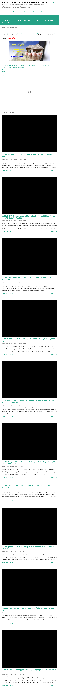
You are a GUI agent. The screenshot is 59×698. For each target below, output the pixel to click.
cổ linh (29, 65)
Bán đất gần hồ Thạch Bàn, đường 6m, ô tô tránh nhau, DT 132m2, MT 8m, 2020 (28, 548)
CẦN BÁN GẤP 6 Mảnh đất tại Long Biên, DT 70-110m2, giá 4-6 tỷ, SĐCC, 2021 (28, 340)
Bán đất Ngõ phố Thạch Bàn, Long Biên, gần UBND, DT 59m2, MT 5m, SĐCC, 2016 (28, 486)
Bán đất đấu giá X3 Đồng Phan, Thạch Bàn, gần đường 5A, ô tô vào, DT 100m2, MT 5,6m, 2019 (28, 463)
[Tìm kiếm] (53, 2)
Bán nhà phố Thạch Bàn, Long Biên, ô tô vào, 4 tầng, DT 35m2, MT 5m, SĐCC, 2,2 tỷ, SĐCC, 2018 (28, 401)
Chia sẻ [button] (3, 71)
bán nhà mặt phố (22, 65)
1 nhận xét (8, 231)
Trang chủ (4, 11)
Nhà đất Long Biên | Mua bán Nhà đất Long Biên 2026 (24, 2)
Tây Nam (47, 65)
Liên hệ (41, 11)
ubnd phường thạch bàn (20, 67)
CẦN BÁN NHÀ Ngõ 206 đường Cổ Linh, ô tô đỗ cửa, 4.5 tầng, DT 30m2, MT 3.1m (28, 609)
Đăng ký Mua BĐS (13, 11)
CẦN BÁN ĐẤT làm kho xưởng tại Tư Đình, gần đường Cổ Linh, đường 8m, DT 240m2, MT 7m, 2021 (28, 217)
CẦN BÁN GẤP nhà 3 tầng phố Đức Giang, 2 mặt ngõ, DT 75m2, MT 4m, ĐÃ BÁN (29, 671)
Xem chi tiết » (54, 170)
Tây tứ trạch (5, 67)
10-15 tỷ (6, 65)
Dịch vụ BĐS (33, 11)
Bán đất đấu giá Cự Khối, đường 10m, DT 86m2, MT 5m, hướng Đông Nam (28, 155)
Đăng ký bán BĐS (24, 11)
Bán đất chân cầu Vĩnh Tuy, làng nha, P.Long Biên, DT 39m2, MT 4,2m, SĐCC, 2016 (28, 278)
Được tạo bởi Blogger (29, 692)
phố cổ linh (41, 65)
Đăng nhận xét (9, 170)
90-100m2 (11, 65)
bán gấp (16, 65)
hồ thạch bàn (34, 65)
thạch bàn (11, 67)
